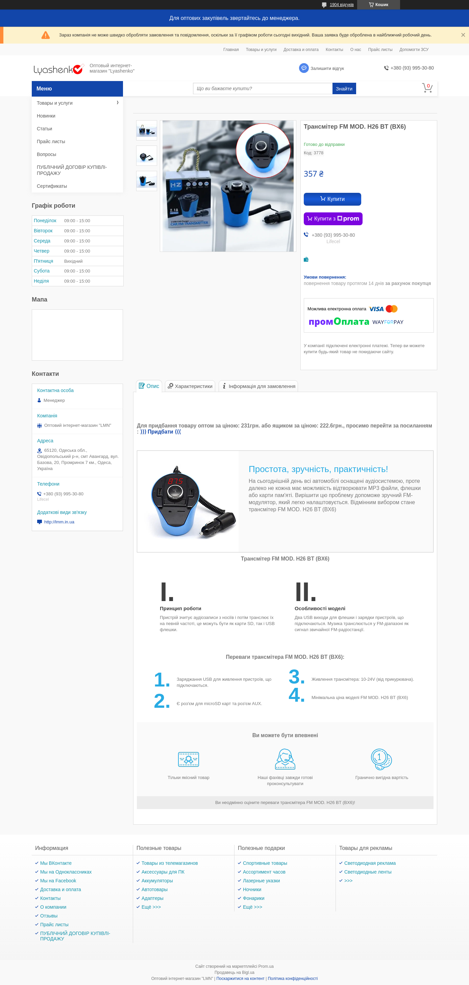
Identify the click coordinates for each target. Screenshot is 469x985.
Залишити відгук (327, 68)
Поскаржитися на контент (240, 978)
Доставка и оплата (301, 49)
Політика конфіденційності (293, 978)
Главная (231, 49)
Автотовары (155, 889)
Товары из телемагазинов (170, 863)
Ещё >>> (151, 907)
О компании (53, 907)
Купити (336, 199)
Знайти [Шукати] (344, 89)
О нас (355, 49)
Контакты (334, 49)
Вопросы (46, 154)
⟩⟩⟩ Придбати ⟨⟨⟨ (160, 432)
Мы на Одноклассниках (66, 872)
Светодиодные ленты (368, 872)
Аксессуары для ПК (163, 872)
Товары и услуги (261, 49)
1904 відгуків (342, 4)
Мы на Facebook (58, 880)
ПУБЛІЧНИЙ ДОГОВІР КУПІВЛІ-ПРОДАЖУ (72, 170)
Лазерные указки (261, 880)
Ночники (252, 889)
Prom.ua (266, 966)
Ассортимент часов (264, 872)
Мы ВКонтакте (56, 863)
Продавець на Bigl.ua (234, 972)
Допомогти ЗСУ (414, 49)
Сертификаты (52, 186)
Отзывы (48, 915)
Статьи (44, 128)
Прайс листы (380, 49)
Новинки (46, 116)
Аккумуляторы (157, 880)
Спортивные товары (265, 863)
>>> (348, 880)
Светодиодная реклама (370, 863)
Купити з (336, 219)
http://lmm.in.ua (59, 521)
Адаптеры (153, 898)
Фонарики (254, 898)
